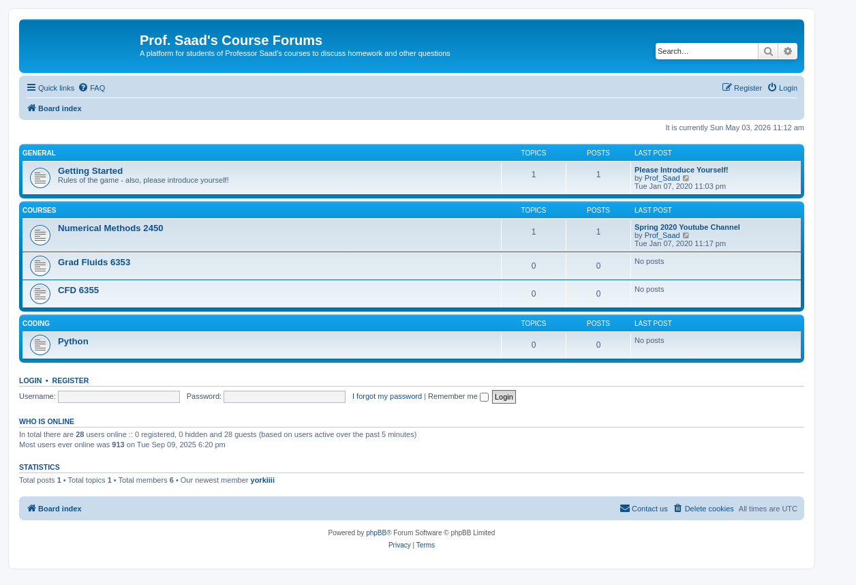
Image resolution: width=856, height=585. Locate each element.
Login (30, 380)
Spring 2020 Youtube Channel (687, 227)
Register (70, 380)
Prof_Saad (662, 178)
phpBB (376, 533)
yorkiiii (263, 480)
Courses (39, 210)
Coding (36, 323)
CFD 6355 (78, 290)
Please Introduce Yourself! (682, 170)
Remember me (458, 396)
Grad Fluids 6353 (94, 262)
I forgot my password (387, 396)
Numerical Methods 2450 (111, 228)
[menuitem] (91, 88)
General (39, 153)
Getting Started (90, 171)
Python (73, 341)
